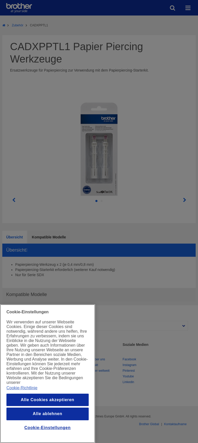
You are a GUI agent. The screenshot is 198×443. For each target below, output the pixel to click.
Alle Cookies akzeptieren (47, 400)
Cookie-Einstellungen (47, 427)
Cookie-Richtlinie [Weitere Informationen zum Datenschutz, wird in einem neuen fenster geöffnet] (21, 388)
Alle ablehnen (47, 413)
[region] (47, 373)
